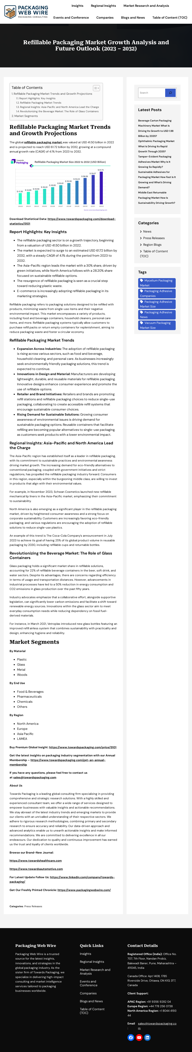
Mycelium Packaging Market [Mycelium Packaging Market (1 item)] (156, 282)
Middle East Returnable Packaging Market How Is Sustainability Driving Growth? (156, 197)
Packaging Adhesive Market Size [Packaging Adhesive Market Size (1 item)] (156, 304)
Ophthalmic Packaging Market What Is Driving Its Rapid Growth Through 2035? (156, 146)
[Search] (170, 93)
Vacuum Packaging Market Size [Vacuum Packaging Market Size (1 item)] (155, 325)
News (147, 231)
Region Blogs (152, 245)
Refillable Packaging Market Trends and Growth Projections (53, 94)
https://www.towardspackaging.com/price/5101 (82, 747)
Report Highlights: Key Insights (37, 98)
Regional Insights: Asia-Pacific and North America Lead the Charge (59, 107)
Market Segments (26, 116)
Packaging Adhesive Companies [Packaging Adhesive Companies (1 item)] (156, 293)
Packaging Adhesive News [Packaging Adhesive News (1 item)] (156, 314)
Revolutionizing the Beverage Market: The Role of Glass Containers (59, 111)
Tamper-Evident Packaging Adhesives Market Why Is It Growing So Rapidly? (154, 162)
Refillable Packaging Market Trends (40, 102)
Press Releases (33, 906)
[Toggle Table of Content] (94, 88)
